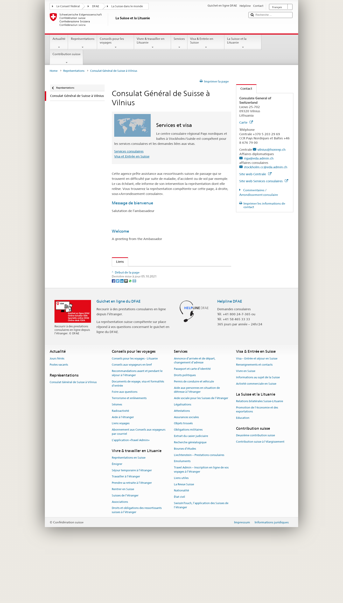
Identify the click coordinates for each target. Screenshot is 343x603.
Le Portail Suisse (129, 276)
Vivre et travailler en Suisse (137, 301)
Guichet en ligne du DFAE (118, 358)
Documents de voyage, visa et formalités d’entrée (138, 439)
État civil (179, 553)
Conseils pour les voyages (115, 43)
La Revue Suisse (184, 540)
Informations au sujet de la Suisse (258, 433)
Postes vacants (59, 421)
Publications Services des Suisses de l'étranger (149, 281)
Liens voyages (121, 479)
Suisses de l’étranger (125, 551)
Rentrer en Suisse (123, 545)
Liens (118, 261)
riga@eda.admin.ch (258, 158)
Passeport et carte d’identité (192, 425)
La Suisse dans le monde (127, 6)
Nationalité (181, 547)
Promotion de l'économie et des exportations (257, 466)
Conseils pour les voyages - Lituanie (135, 414)
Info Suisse (125, 271)
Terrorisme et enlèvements (129, 454)
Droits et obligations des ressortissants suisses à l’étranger (137, 566)
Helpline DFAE (229, 358)
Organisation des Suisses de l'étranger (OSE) (150, 286)
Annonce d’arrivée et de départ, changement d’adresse (194, 417)
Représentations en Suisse (128, 514)
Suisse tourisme (129, 296)
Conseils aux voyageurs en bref (132, 421)
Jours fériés (57, 414)
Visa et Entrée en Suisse (131, 156)
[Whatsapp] (130, 337)
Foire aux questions (124, 448)
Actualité (59, 43)
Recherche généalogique (190, 498)
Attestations (182, 467)
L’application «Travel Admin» (131, 496)
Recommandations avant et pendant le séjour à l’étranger (137, 429)
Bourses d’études (185, 505)
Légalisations (182, 461)
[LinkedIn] (122, 337)
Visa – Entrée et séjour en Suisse (256, 414)
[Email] (134, 337)
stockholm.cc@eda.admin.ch (265, 167)
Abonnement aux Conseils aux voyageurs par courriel (138, 488)
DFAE (95, 6)
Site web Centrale (255, 174)
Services (179, 43)
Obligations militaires (188, 486)
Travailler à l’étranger (126, 533)
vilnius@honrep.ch (271, 149)
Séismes (117, 461)
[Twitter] (118, 337)
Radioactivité (120, 467)
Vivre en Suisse (245, 427)
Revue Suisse (126, 291)
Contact (244, 88)
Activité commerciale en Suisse (256, 440)
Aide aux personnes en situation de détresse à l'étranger (197, 446)
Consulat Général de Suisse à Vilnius (73, 438)
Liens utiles (181, 534)
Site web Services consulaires (263, 181)
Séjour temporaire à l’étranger (132, 526)
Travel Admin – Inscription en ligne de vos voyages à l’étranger (201, 526)
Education (242, 474)
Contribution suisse (66, 58)
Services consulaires (129, 151)
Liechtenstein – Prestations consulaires (199, 511)
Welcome (120, 231)
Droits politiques (185, 431)
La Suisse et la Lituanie (243, 43)
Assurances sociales (186, 473)
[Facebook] (114, 337)
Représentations (82, 43)
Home (54, 70)
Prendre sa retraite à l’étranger (132, 539)
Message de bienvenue (132, 203)
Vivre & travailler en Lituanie (152, 43)
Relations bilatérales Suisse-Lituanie (259, 457)
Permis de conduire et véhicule (194, 437)
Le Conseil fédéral (68, 6)
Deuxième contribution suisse (255, 491)
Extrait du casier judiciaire (191, 492)
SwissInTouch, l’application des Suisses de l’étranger (201, 561)
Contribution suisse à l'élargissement (260, 498)
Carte (246, 122)
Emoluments (182, 517)
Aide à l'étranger (123, 473)
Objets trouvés (183, 479)
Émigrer (117, 520)
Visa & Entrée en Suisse (206, 43)
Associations (120, 558)
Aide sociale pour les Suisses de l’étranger (201, 454)
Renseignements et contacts (254, 421)
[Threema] (126, 337)
